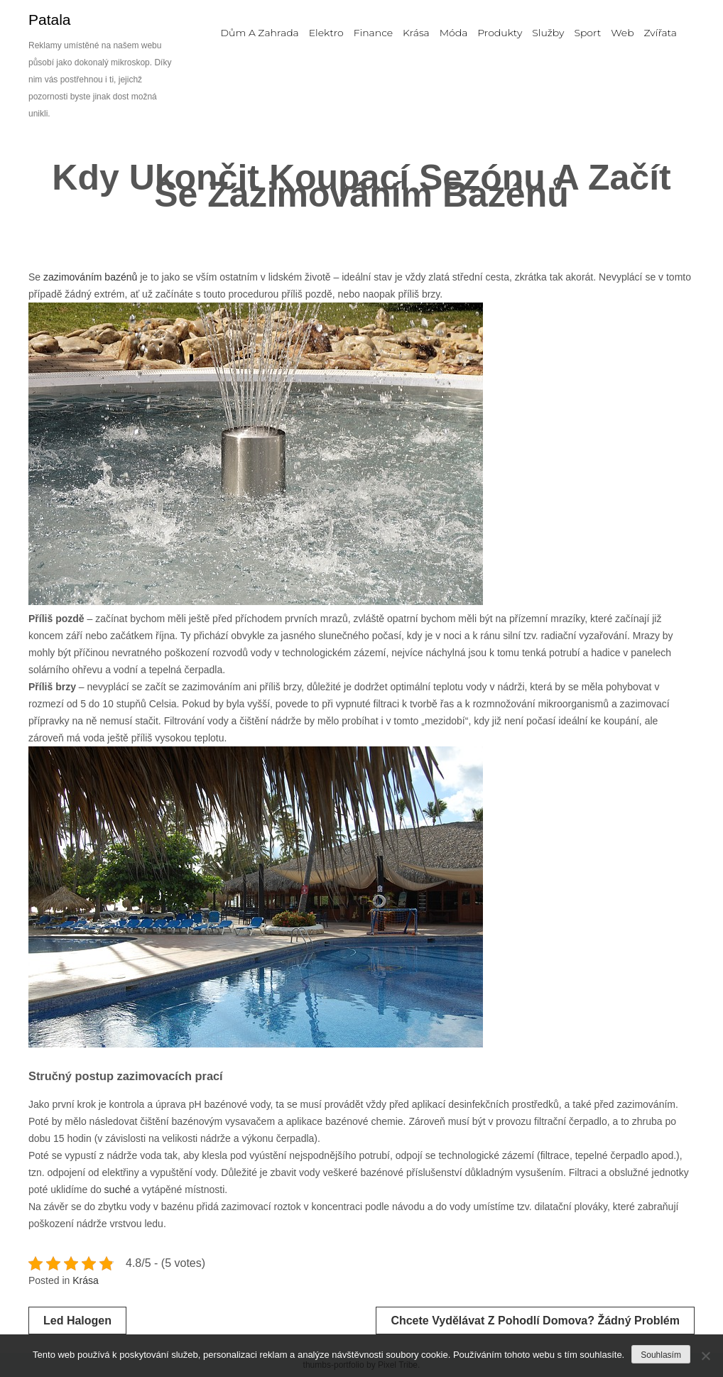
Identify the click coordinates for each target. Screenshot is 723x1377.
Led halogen (77, 1321)
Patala (49, 19)
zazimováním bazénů (90, 277)
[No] (705, 1356)
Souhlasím (661, 1355)
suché (116, 1189)
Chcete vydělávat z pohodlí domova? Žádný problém (535, 1321)
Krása (85, 1280)
